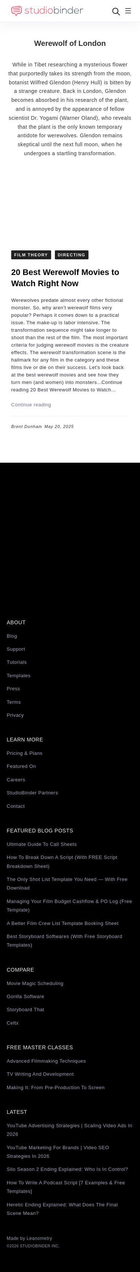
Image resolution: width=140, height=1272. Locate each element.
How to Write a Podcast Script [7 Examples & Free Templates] (66, 1187)
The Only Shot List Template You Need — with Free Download (67, 883)
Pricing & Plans (25, 753)
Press (13, 688)
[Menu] (128, 11)
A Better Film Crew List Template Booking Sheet (63, 923)
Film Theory (31, 255)
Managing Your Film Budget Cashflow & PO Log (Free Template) (69, 905)
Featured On (21, 766)
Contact (16, 806)
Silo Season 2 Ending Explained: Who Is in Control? (67, 1169)
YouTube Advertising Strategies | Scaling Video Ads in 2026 (70, 1130)
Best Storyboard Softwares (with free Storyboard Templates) (64, 941)
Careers (16, 779)
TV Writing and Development (40, 1074)
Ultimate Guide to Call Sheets (42, 844)
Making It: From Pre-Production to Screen (56, 1087)
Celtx (13, 1023)
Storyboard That (25, 1009)
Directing (71, 255)
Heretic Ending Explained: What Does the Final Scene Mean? (62, 1209)
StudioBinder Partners (32, 793)
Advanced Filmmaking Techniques (46, 1061)
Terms (14, 702)
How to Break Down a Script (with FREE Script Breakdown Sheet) (62, 861)
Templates (19, 675)
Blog (12, 636)
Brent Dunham (26, 426)
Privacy (15, 715)
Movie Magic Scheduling (35, 983)
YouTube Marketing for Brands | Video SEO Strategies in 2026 (58, 1152)
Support (16, 649)
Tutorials (17, 662)
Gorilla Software (25, 996)
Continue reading (31, 404)
